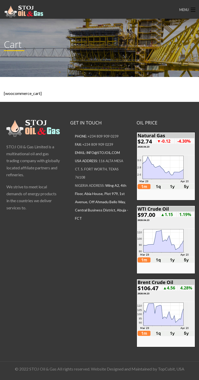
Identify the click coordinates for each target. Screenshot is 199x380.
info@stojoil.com (103, 153)
